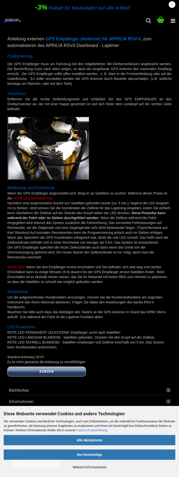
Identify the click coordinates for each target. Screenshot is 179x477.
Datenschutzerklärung (91, 430)
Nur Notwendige (89, 455)
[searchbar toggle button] (148, 21)
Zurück (46, 371)
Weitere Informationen (90, 467)
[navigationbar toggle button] (173, 21)
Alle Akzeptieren (89, 440)
